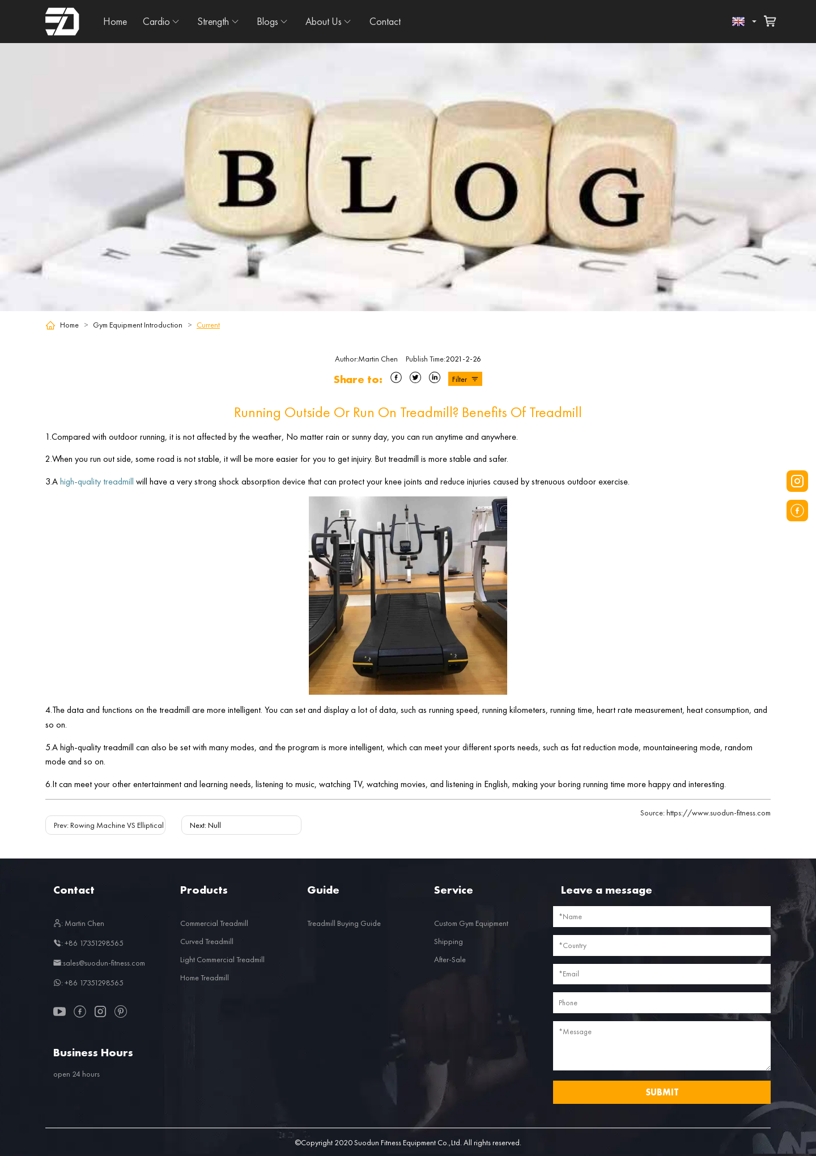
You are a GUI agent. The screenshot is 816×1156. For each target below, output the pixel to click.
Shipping (448, 941)
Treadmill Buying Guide (344, 923)
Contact (385, 21)
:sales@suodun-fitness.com (99, 963)
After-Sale (450, 959)
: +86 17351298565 (88, 943)
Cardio (156, 21)
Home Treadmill (204, 977)
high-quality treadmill (97, 481)
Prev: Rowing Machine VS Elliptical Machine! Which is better (149, 825)
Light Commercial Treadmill (222, 959)
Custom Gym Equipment (471, 923)
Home (115, 21)
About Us (323, 21)
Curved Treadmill (206, 941)
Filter (465, 379)
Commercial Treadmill (214, 923)
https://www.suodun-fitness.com (705, 813)
